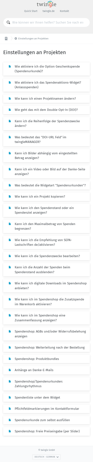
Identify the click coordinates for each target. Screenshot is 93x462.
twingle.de (49, 11)
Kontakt (64, 11)
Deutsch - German (47, 457)
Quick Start (30, 11)
